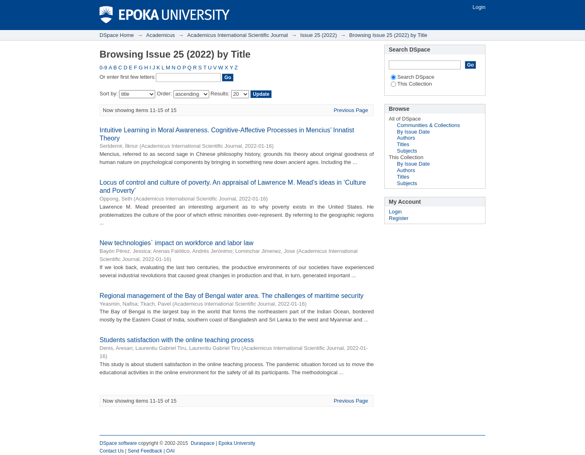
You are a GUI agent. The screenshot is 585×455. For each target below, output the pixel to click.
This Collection (411, 84)
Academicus (160, 35)
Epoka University (237, 443)
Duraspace (202, 443)
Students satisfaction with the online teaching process (177, 339)
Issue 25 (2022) (318, 35)
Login (478, 7)
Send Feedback (145, 451)
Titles (403, 144)
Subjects (407, 151)
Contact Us (112, 451)
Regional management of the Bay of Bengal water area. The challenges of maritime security (232, 295)
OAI (170, 451)
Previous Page (351, 110)
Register (398, 218)
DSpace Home (117, 35)
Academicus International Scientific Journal (237, 35)
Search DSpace (412, 77)
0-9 (103, 68)
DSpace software (118, 443)
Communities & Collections (428, 125)
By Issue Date (413, 132)
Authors (406, 138)
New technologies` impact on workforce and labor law (177, 242)
